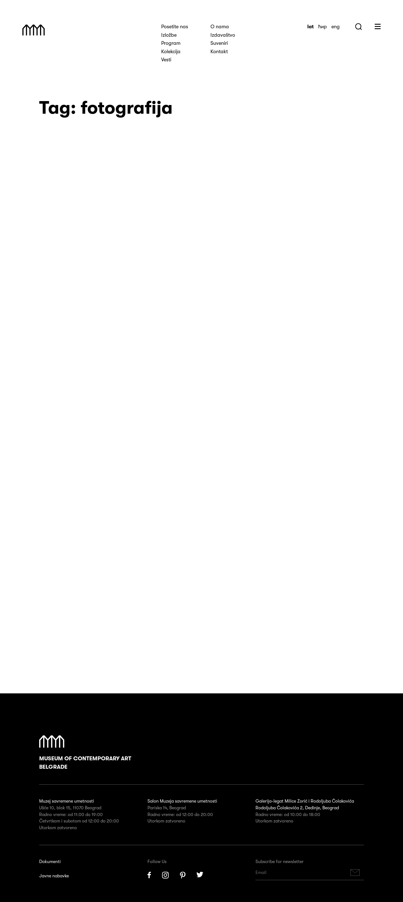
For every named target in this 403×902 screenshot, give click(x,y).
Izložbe (169, 35)
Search (358, 26)
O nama (219, 26)
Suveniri (219, 43)
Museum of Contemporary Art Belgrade (85, 574)
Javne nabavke (54, 697)
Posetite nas (174, 26)
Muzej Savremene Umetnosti (33, 30)
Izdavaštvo (222, 35)
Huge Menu (378, 26)
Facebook (149, 696)
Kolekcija (171, 51)
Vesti (166, 59)
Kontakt (219, 51)
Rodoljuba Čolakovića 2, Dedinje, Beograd (297, 629)
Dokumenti (50, 682)
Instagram (165, 696)
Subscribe (355, 693)
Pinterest (183, 696)
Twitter (200, 696)
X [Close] (3, 898)
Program (171, 43)
